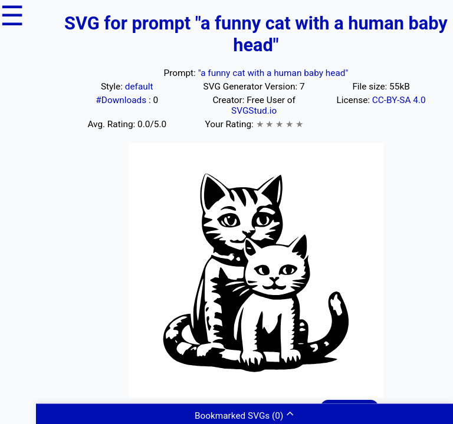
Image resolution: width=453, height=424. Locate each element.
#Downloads (122, 100)
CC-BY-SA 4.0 (399, 100)
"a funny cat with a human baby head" (273, 73)
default (139, 86)
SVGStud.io (254, 110)
